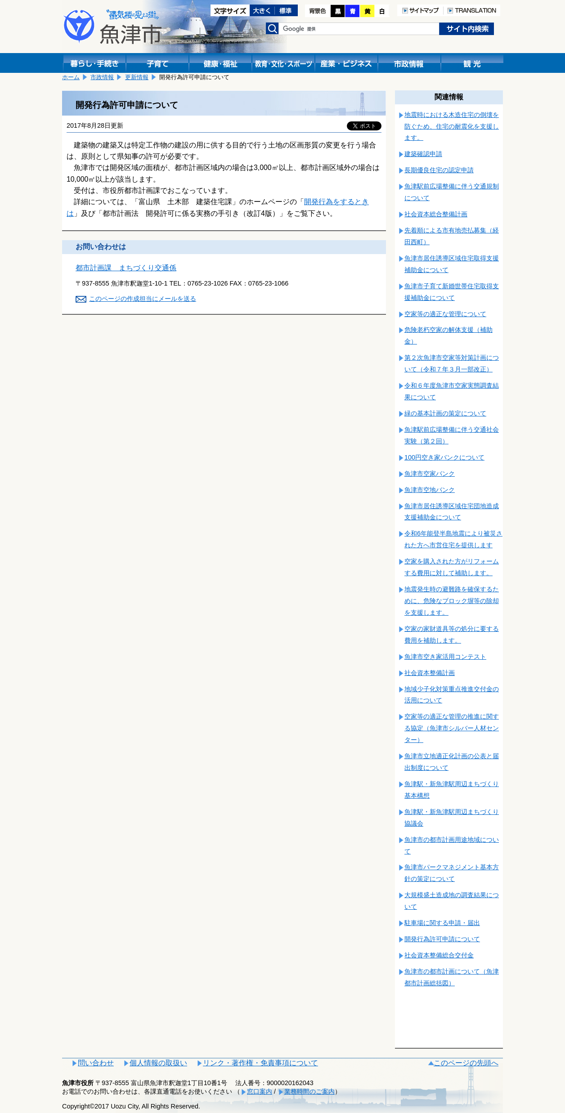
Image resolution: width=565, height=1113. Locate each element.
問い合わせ (96, 1063)
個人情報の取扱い (158, 1063)
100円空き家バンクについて (444, 457)
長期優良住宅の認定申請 (439, 170)
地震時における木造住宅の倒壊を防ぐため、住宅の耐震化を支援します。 (451, 126)
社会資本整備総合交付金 (439, 955)
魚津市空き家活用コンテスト (445, 656)
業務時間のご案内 (309, 1091)
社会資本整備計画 (429, 672)
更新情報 (136, 77)
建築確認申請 (423, 153)
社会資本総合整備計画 (435, 214)
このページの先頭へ (466, 1063)
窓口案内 (259, 1091)
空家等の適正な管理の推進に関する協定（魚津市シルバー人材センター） (451, 728)
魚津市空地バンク (429, 489)
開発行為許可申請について (442, 939)
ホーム (71, 77)
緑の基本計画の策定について (445, 413)
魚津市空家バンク (429, 473)
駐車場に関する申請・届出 (442, 922)
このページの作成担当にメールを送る (142, 298)
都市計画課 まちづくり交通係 (126, 268)
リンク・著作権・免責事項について (260, 1063)
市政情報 (102, 77)
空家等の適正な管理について (445, 313)
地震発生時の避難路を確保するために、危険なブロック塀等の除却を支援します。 (451, 601)
